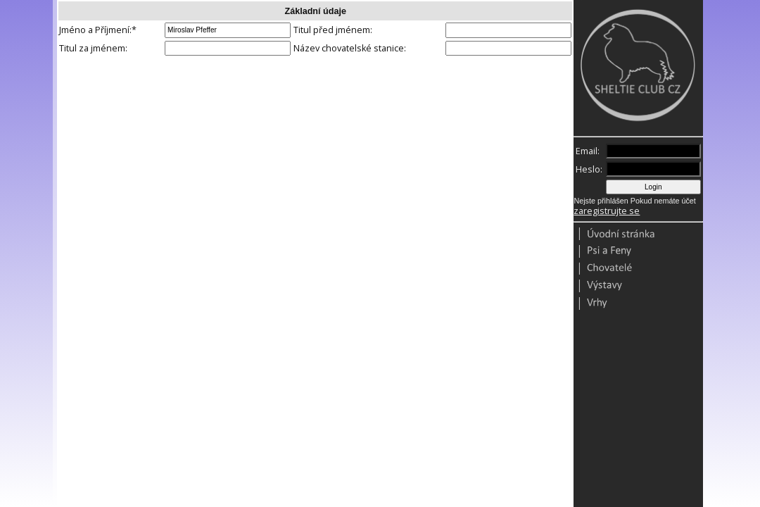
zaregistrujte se (607, 211)
